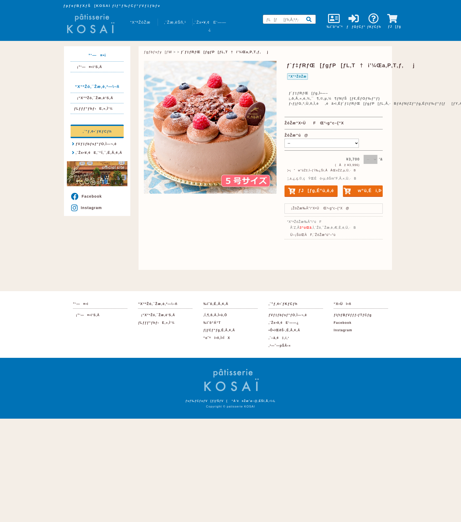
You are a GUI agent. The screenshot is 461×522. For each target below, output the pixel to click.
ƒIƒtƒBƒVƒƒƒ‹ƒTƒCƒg (353, 315)
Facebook (86, 196)
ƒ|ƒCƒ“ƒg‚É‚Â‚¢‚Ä (219, 330)
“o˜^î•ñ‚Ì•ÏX (216, 338)
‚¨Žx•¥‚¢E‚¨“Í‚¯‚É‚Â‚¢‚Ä (97, 152)
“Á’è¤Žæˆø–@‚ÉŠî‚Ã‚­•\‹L (253, 400)
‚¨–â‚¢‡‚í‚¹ (279, 338)
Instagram (86, 208)
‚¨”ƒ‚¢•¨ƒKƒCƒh (97, 131)
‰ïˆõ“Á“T (212, 323)
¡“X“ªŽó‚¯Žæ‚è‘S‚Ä (93, 98)
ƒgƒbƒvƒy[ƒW (158, 52)
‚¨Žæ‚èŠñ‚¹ (175, 22)
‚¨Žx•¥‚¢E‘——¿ (209, 26)
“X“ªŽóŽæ (140, 22)
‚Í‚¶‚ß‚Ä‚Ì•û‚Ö (215, 315)
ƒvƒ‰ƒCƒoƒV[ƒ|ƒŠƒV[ (207, 400)
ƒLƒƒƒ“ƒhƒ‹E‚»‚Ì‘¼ (93, 109)
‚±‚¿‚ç (293, 178)
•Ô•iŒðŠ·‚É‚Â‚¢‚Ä (284, 330)
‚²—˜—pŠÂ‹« (280, 345)
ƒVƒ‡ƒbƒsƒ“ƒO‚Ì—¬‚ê (94, 143)
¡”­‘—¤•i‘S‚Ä (88, 67)
